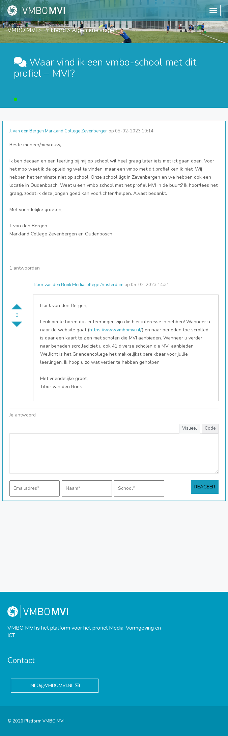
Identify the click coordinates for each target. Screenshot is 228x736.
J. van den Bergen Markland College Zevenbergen (58, 131)
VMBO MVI (22, 30)
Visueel (189, 428)
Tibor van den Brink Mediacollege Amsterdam (78, 285)
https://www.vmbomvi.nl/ (115, 330)
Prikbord (54, 30)
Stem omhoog (16, 304)
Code (210, 428)
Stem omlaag (16, 327)
